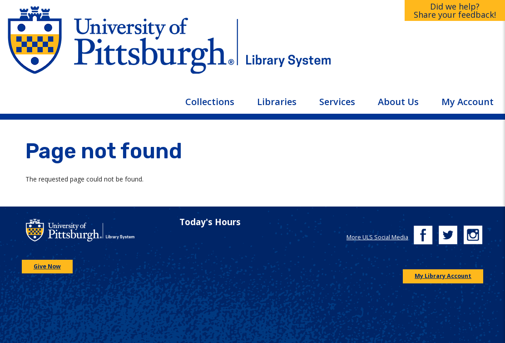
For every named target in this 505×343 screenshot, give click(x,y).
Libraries (277, 102)
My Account (467, 102)
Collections (209, 102)
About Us (398, 102)
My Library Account (443, 276)
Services (337, 102)
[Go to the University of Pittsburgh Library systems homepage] (378, 47)
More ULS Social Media (377, 237)
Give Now (47, 266)
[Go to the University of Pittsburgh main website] (126, 47)
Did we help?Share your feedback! (455, 10)
